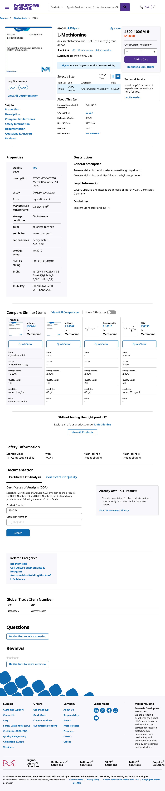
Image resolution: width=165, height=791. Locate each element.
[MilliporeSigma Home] (26, 7)
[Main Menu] (7, 7)
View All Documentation (23, 95)
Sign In (65, 65)
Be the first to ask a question (27, 636)
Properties (12, 109)
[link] (16, 710)
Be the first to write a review (29, 664)
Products (4, 18)
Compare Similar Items (20, 119)
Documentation (15, 129)
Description (12, 114)
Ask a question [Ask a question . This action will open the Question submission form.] (104, 50)
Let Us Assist (133, 97)
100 (35, 167)
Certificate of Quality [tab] (61, 477)
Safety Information (17, 124)
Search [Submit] (18, 533)
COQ (23, 87)
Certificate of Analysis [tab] (25, 477)
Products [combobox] (55, 7)
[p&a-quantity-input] (141, 52)
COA (12, 87)
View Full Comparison (65, 312)
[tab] (7, 18)
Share (115, 28)
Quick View (25, 344)
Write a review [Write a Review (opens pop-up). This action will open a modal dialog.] (85, 50)
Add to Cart (141, 59)
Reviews (10, 138)
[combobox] (89, 7)
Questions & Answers (18, 133)
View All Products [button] (82, 432)
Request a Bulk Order (140, 66)
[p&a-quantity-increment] (154, 51)
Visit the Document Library (114, 510)
